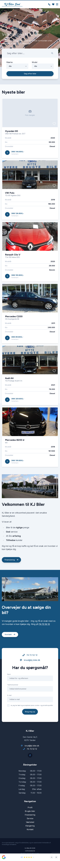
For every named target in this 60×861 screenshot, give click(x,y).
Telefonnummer (12, 694)
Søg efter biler (30, 74)
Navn (9, 683)
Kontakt (10, 643)
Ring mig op (30, 721)
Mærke (9, 62)
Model (34, 62)
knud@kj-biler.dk (30, 669)
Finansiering (11, 569)
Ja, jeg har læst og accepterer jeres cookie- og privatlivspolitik (31, 714)
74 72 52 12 (44, 633)
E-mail (9, 704)
